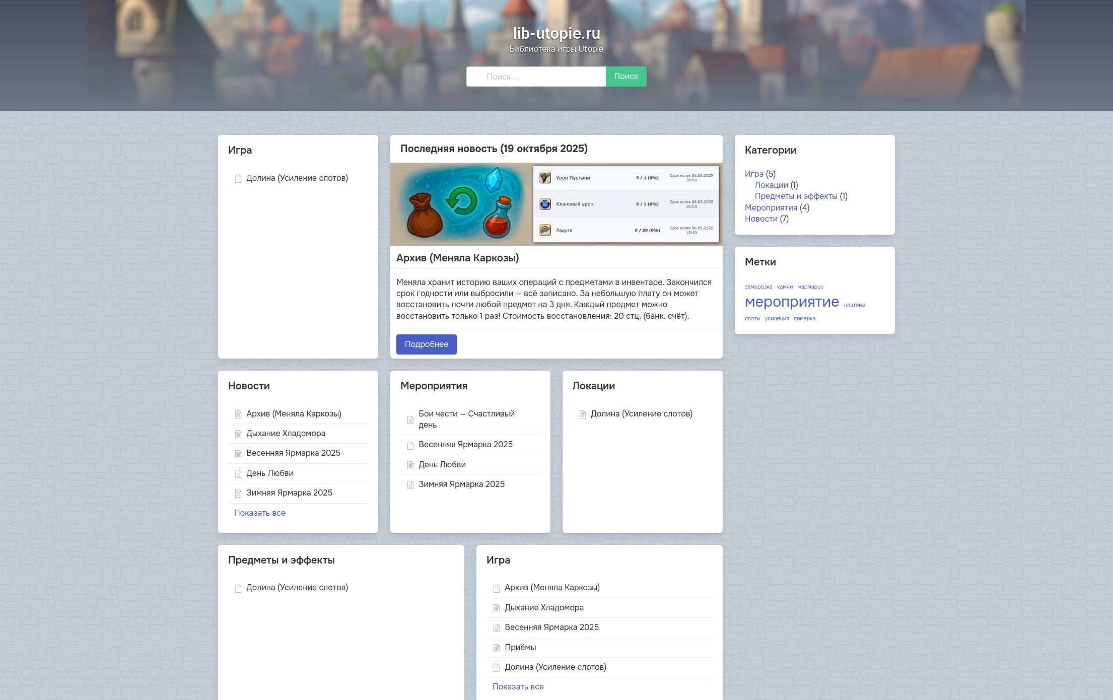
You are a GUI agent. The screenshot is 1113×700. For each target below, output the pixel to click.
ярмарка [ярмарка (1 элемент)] (804, 318)
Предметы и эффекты (796, 196)
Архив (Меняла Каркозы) (457, 258)
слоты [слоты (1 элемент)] (752, 318)
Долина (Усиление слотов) (291, 178)
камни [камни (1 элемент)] (785, 287)
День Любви (264, 473)
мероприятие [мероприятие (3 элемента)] (792, 302)
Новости (761, 219)
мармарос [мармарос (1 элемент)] (811, 287)
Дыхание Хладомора (279, 433)
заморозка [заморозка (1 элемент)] (759, 287)
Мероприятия (771, 207)
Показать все (260, 513)
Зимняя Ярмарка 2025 (283, 492)
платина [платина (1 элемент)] (854, 305)
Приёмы (514, 647)
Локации (771, 185)
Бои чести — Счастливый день (460, 419)
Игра (754, 174)
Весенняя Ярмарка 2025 (287, 453)
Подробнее (426, 344)
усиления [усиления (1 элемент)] (777, 318)
